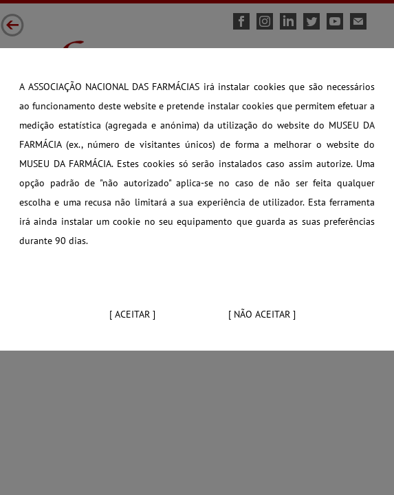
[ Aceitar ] (132, 314)
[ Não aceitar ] (262, 314)
